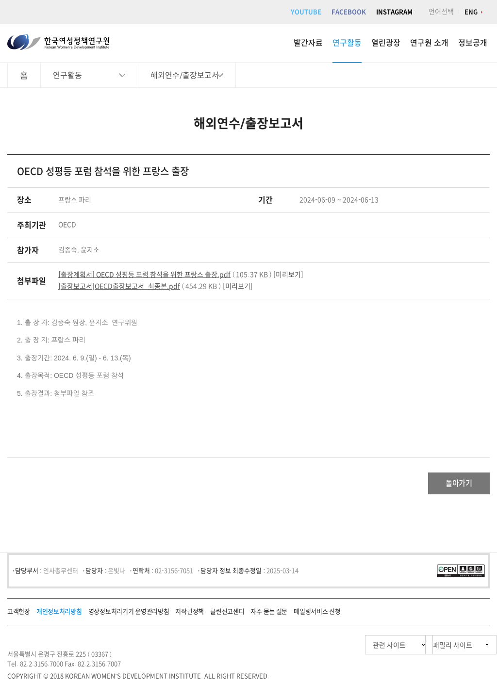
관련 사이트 (343, 647)
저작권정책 (189, 614)
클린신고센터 (227, 614)
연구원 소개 (429, 43)
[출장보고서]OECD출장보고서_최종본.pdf (119, 286)
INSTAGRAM (394, 12)
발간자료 (308, 43)
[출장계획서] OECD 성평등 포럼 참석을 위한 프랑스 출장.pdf (144, 274)
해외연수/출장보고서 (184, 75)
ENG (471, 12)
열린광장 (385, 43)
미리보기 (288, 274)
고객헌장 (18, 614)
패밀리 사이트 (434, 647)
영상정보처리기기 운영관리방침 (128, 614)
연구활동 (347, 43)
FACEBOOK (348, 12)
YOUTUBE (306, 12)
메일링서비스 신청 (317, 614)
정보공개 (472, 43)
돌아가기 (451, 485)
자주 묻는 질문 (268, 614)
